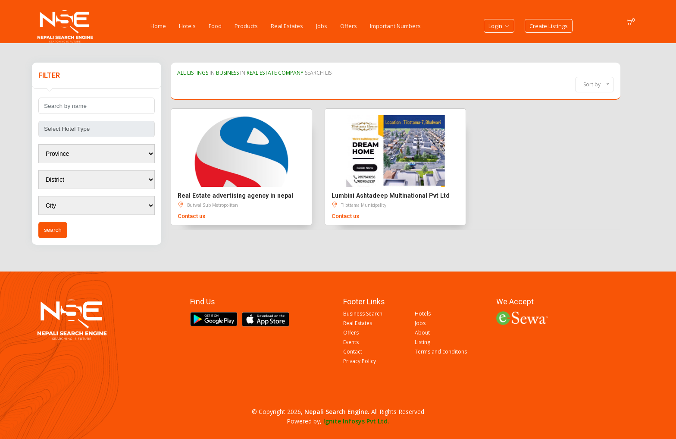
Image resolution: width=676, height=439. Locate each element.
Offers (348, 26)
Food (215, 26)
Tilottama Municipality (363, 205)
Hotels (187, 26)
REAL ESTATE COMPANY (275, 72)
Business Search (362, 313)
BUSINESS (227, 72)
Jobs (321, 26)
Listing (422, 342)
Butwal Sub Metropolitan (212, 205)
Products (246, 26)
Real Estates (287, 26)
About (422, 332)
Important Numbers (395, 26)
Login (499, 26)
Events (351, 342)
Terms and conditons (441, 351)
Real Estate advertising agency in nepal (235, 195)
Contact (352, 351)
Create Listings (548, 26)
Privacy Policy (359, 361)
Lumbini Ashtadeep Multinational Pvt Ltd (391, 195)
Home (158, 26)
